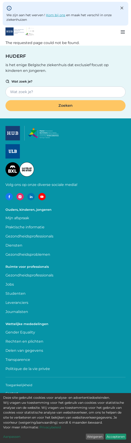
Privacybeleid (50, 427)
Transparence (17, 359)
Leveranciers (16, 302)
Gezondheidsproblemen (27, 254)
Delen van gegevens (24, 350)
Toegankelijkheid (18, 385)
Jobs (9, 284)
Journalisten (16, 312)
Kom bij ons (55, 15)
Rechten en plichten (24, 341)
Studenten (15, 293)
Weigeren (94, 437)
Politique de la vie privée (27, 369)
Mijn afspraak (17, 218)
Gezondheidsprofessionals (29, 236)
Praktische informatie (25, 227)
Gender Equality (20, 332)
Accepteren (116, 437)
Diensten (13, 245)
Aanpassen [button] (11, 437)
